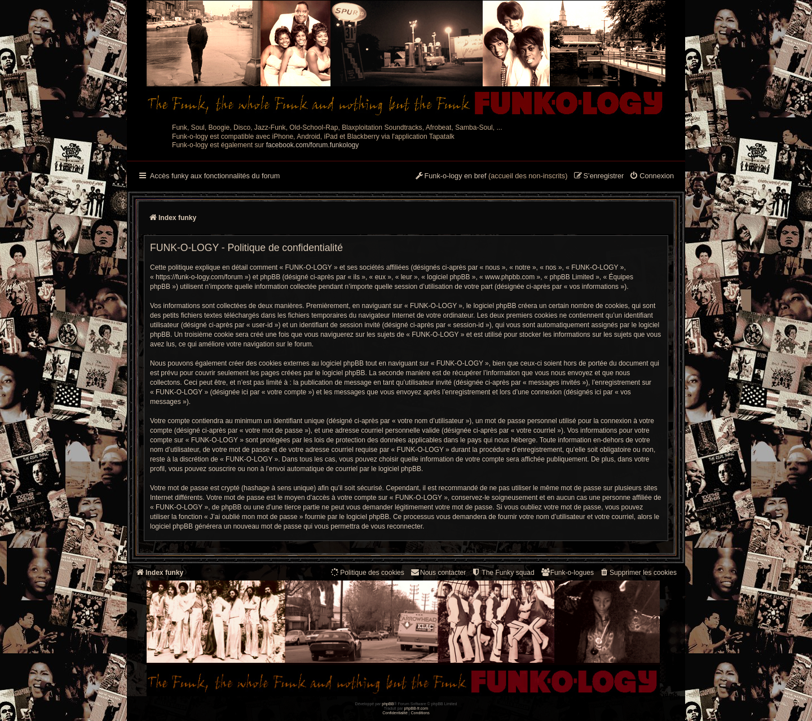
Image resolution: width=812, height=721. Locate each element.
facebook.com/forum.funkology (312, 145)
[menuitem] (651, 176)
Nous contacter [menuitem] (438, 572)
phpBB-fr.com (416, 708)
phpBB (388, 704)
